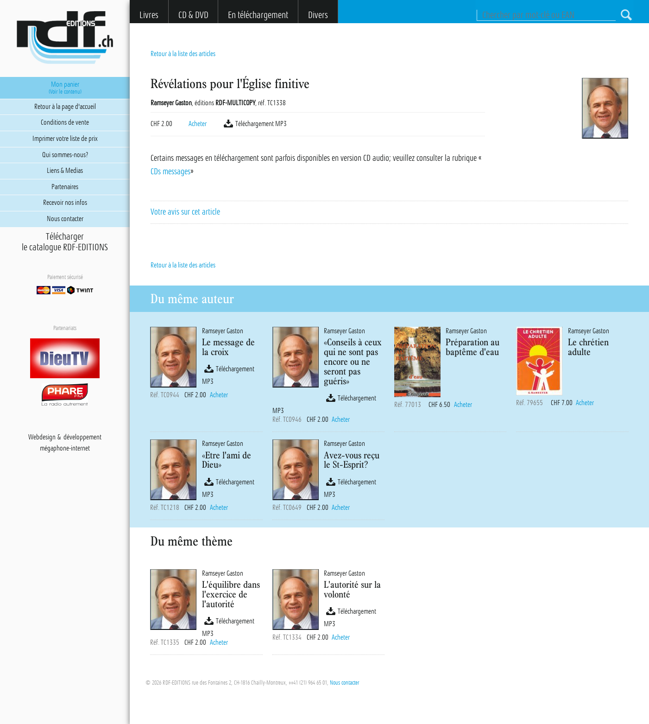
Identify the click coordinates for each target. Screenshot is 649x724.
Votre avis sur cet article (185, 212)
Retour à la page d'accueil (65, 106)
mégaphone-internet (65, 448)
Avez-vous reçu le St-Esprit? (351, 460)
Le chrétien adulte (588, 347)
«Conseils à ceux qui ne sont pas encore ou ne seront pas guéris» (353, 361)
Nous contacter (344, 683)
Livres (148, 15)
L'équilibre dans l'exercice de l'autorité (231, 594)
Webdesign (42, 437)
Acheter (198, 124)
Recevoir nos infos (65, 202)
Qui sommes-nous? (65, 155)
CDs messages (170, 171)
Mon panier (65, 87)
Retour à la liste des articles (183, 54)
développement (82, 437)
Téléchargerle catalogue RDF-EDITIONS (65, 242)
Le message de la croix (228, 347)
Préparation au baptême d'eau (472, 347)
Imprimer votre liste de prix (65, 138)
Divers (318, 15)
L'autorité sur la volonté (352, 589)
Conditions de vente (65, 122)
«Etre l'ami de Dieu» (226, 460)
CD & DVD (193, 15)
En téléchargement (258, 15)
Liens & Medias (65, 170)
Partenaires (64, 187)
